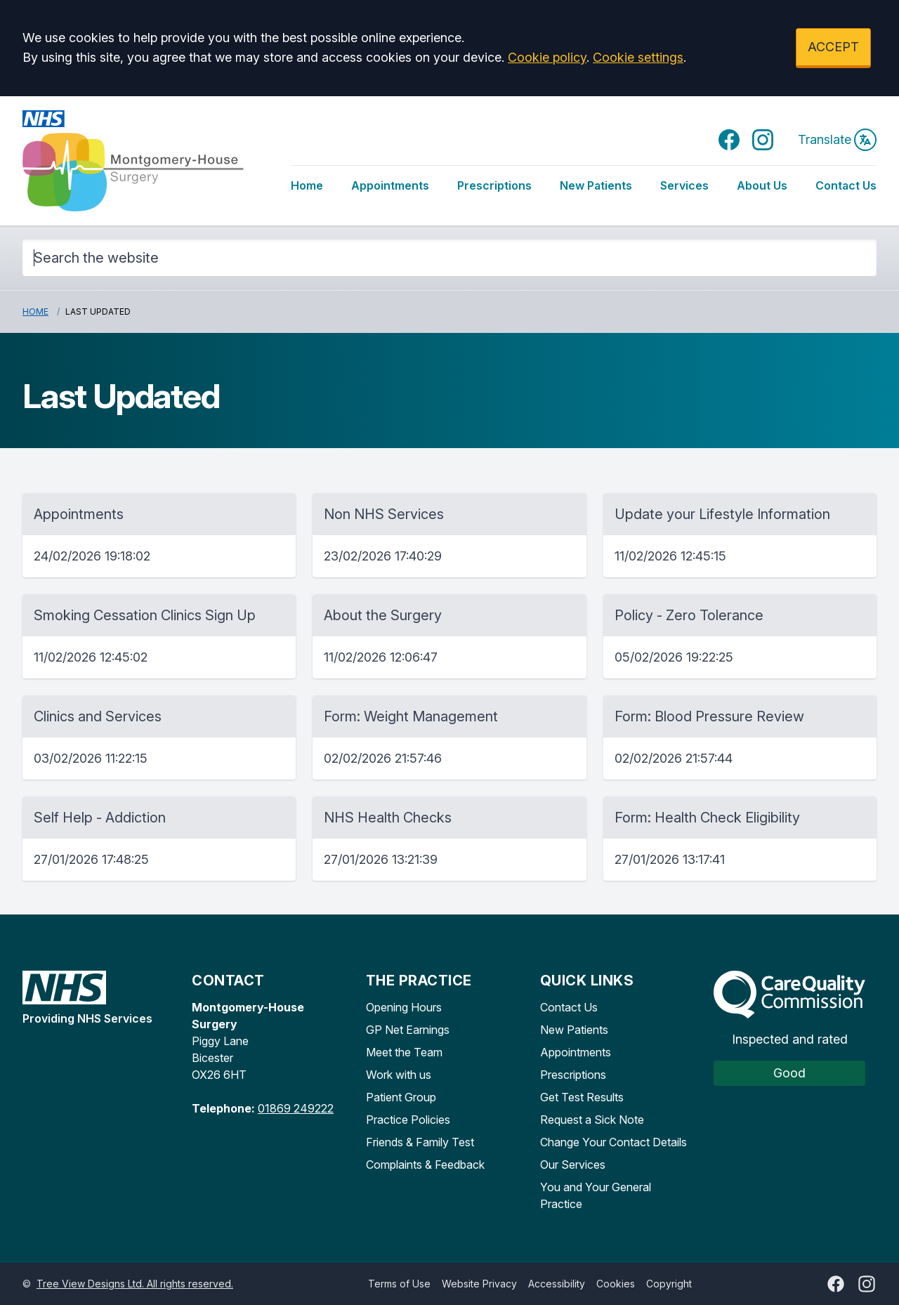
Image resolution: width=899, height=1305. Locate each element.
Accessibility (556, 1284)
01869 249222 (296, 1108)
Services (684, 185)
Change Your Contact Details (613, 1142)
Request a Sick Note (592, 1120)
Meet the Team (404, 1052)
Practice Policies (408, 1120)
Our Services (572, 1165)
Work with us (398, 1075)
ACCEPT (833, 46)
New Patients (596, 185)
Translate (837, 140)
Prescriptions (494, 185)
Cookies (615, 1284)
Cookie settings (638, 57)
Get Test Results (582, 1097)
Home (307, 185)
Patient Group (401, 1097)
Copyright (669, 1284)
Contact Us (846, 185)
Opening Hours (404, 1007)
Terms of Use (399, 1284)
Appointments (390, 185)
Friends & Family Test (420, 1142)
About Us (762, 185)
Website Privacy (479, 1284)
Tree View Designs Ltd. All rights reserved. (135, 1284)
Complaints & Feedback (425, 1165)
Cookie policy (547, 57)
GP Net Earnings (408, 1030)
